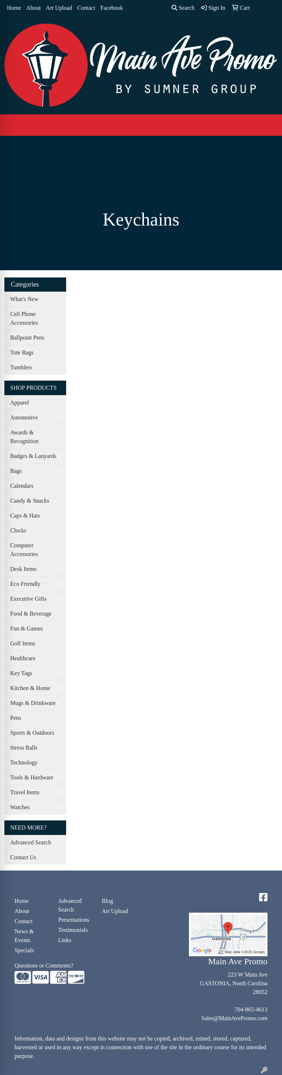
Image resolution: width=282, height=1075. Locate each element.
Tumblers (21, 367)
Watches (20, 807)
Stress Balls (23, 748)
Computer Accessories (24, 549)
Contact (86, 8)
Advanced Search (30, 842)
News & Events (24, 935)
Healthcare (22, 658)
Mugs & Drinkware (33, 703)
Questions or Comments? (44, 965)
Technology (23, 762)
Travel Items (25, 792)
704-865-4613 (250, 1009)
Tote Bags (21, 352)
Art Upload (59, 8)
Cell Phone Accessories (24, 318)
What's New (24, 299)
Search (183, 8)
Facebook (111, 8)
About (33, 8)
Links (64, 940)
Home (14, 8)
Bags (16, 471)
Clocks (18, 530)
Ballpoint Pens (27, 337)
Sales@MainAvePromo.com (234, 1018)
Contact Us (23, 857)
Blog (107, 901)
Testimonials (73, 930)
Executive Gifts (28, 599)
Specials (24, 950)
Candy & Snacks (29, 501)
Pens (15, 718)
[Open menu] (267, 125)
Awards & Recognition (24, 436)
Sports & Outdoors (32, 733)
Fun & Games (26, 628)
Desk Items (23, 569)
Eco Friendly (25, 584)
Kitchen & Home (30, 688)
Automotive (24, 417)
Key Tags (21, 673)
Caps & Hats (25, 515)
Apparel (19, 402)
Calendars (21, 486)
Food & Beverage (31, 613)
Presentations (73, 920)
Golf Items (22, 643)
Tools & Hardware (31, 777)
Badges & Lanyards (33, 456)
